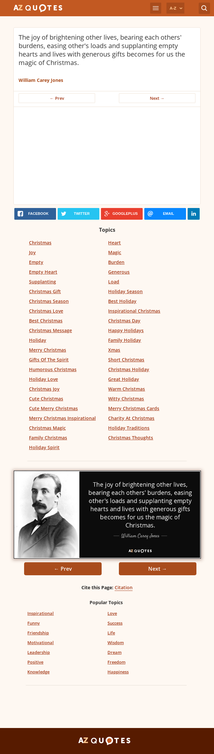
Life (111, 633)
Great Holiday (123, 379)
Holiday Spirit (44, 447)
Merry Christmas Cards (133, 408)
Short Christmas (126, 360)
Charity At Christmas (131, 418)
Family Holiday (124, 340)
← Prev (57, 98)
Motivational (40, 642)
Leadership (38, 652)
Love (112, 613)
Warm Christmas (126, 389)
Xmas (114, 350)
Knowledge (38, 672)
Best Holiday (122, 301)
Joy (32, 252)
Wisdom (115, 642)
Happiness (118, 672)
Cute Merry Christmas (53, 408)
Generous (119, 272)
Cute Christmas (46, 399)
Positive (35, 662)
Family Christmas (48, 438)
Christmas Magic (47, 428)
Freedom (116, 662)
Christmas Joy (44, 389)
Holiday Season (125, 291)
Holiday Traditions (129, 428)
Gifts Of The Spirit (49, 360)
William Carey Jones (41, 80)
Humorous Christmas (53, 369)
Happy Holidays (126, 330)
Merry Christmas (47, 350)
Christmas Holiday (128, 369)
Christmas (40, 243)
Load (113, 282)
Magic (114, 252)
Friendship (38, 633)
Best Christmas (46, 321)
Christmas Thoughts (130, 438)
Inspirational (40, 613)
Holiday (37, 340)
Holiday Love (43, 379)
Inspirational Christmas (134, 311)
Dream (114, 652)
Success (114, 623)
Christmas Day (124, 321)
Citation (124, 587)
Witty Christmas (126, 399)
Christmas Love (46, 311)
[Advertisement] (107, 155)
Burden (116, 262)
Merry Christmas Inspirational (62, 418)
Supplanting (42, 282)
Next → (157, 98)
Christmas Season (49, 301)
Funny (33, 623)
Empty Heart (43, 272)
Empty (36, 262)
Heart (114, 243)
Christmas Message (50, 330)
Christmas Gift (45, 291)
